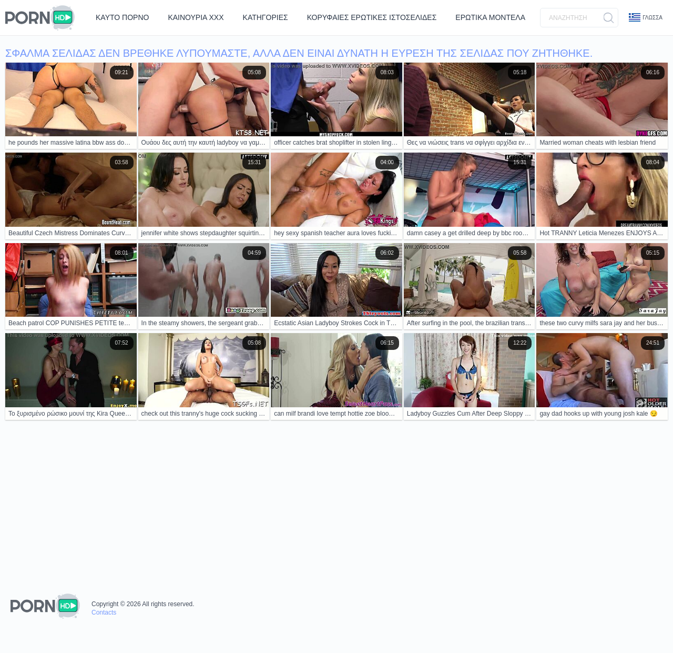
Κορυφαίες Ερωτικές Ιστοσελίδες (372, 17)
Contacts (103, 612)
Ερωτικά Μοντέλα (490, 17)
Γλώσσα (645, 17)
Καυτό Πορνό (122, 17)
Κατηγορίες (265, 17)
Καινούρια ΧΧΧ (195, 17)
